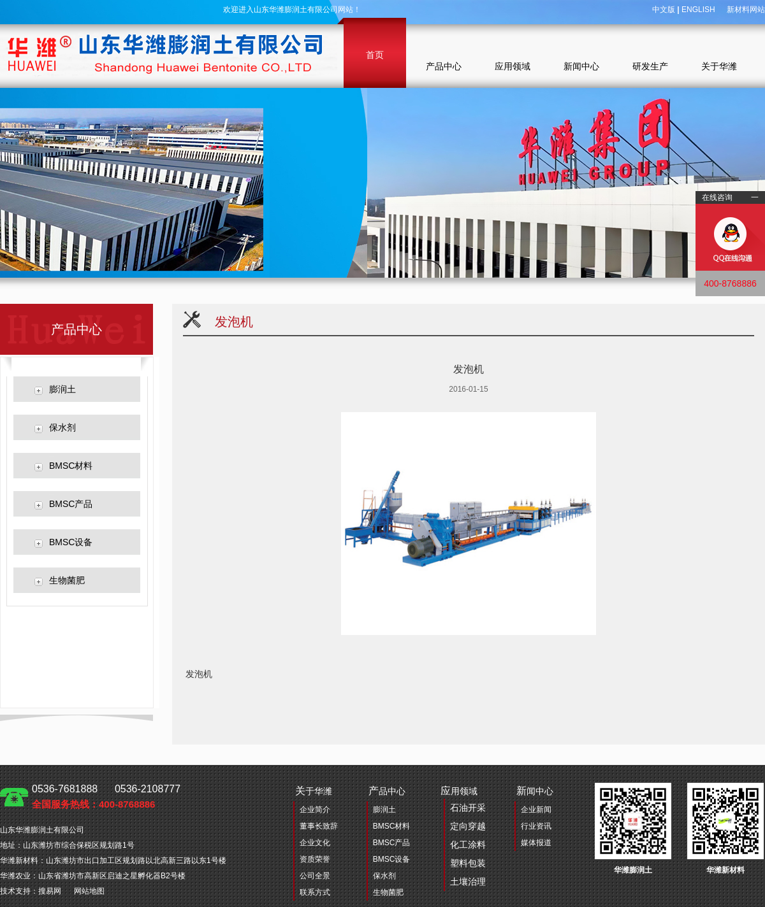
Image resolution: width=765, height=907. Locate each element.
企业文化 (315, 842)
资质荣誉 (315, 859)
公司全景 (315, 875)
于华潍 (313, 790)
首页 (375, 55)
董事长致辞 (319, 826)
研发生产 (650, 66)
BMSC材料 (70, 466)
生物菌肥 (67, 580)
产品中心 (444, 66)
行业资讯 (536, 826)
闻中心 (534, 790)
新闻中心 (581, 66)
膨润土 (62, 389)
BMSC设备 (70, 542)
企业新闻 (536, 809)
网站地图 (89, 891)
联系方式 (315, 892)
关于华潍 (719, 66)
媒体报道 (536, 842)
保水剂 (62, 427)
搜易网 (49, 891)
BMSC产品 (70, 504)
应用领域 (512, 66)
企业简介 (315, 809)
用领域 (463, 838)
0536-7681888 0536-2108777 (106, 796)
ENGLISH (698, 9)
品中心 (386, 790)
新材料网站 (746, 9)
